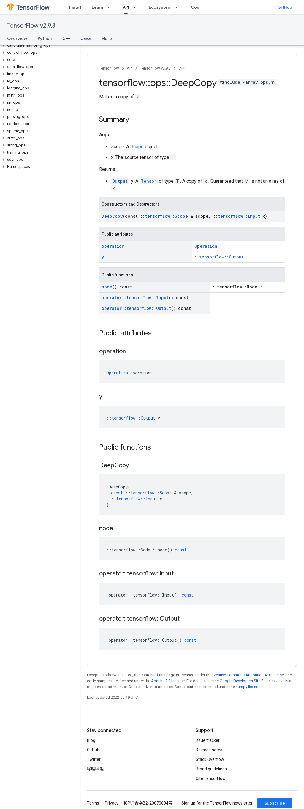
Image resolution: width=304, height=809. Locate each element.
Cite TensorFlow (211, 778)
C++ (181, 68)
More (106, 38)
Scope (137, 146)
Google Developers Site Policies (247, 681)
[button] (38, 45)
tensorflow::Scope (166, 216)
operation (113, 246)
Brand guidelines (211, 769)
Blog (91, 740)
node (107, 287)
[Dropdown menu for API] (136, 7)
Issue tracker (208, 740)
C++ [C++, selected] (66, 38)
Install (75, 7)
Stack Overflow (210, 759)
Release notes (209, 750)
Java (86, 38)
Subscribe (275, 803)
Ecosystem (160, 7)
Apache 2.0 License (168, 681)
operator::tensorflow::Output (136, 308)
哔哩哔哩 (95, 769)
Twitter (94, 759)
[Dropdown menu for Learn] (110, 7)
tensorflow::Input (239, 216)
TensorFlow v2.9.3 (31, 25)
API (129, 68)
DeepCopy (112, 216)
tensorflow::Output (221, 257)
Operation (205, 246)
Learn (97, 7)
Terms (93, 803)
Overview (17, 38)
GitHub (285, 7)
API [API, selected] (126, 7)
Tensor (148, 181)
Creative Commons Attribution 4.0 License (248, 675)
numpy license (248, 687)
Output (120, 181)
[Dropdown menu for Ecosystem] (178, 7)
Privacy (111, 803)
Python (45, 38)
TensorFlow (109, 68)
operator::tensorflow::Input (135, 297)
